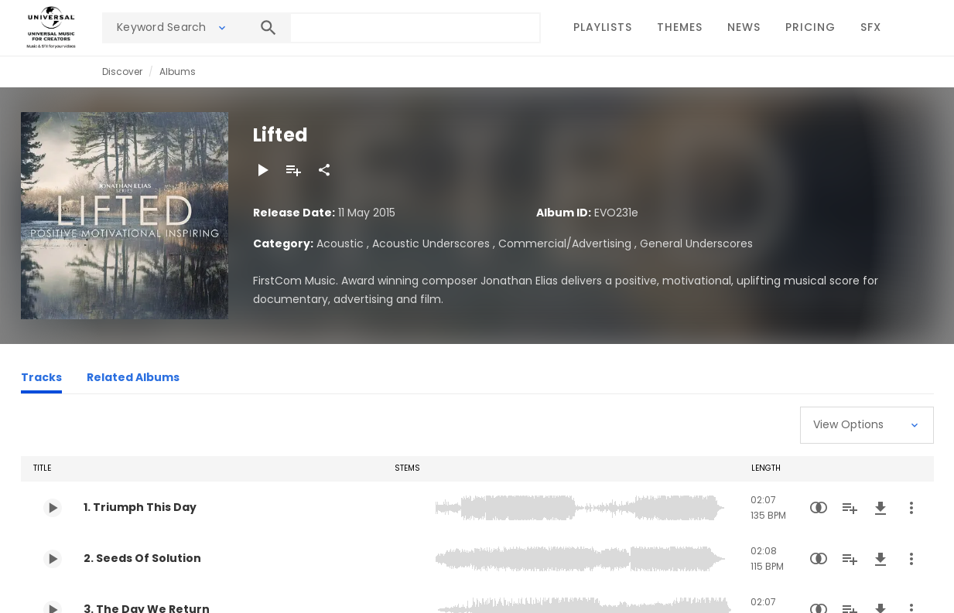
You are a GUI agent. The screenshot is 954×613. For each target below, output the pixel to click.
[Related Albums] (133, 379)
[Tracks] (41, 379)
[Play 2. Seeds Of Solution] (52, 558)
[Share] (324, 170)
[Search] (268, 28)
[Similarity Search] (818, 508)
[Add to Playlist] (293, 170)
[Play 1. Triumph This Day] (52, 507)
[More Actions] (911, 508)
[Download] (880, 508)
